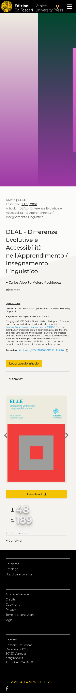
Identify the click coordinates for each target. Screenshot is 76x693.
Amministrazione (18, 594)
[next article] (66, 436)
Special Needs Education (36, 316)
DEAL (20, 316)
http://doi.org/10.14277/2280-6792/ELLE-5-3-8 (41, 350)
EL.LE (22, 200)
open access (13, 303)
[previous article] (6, 436)
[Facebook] (38, 688)
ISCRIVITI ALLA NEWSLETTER (28, 682)
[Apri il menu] (69, 6)
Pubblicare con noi (19, 574)
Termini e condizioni (20, 615)
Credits (11, 599)
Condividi (14, 541)
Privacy (11, 609)
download (36, 494)
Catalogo (12, 569)
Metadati (15, 379)
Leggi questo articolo (24, 363)
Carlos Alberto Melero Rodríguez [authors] (33, 282)
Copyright (13, 604)
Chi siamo (12, 564)
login (9, 620)
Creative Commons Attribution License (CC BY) (30, 327)
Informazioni (16, 533)
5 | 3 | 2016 (29, 204)
